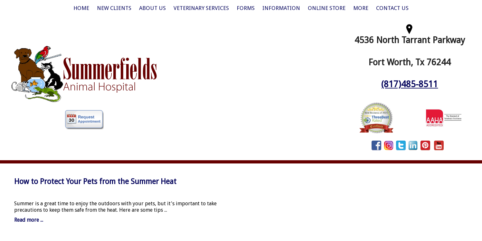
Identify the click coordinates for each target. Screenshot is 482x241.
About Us (152, 8)
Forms (246, 8)
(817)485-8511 (409, 84)
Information (281, 8)
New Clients (114, 8)
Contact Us (392, 8)
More (360, 8)
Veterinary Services (201, 8)
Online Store (326, 8)
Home (81, 8)
